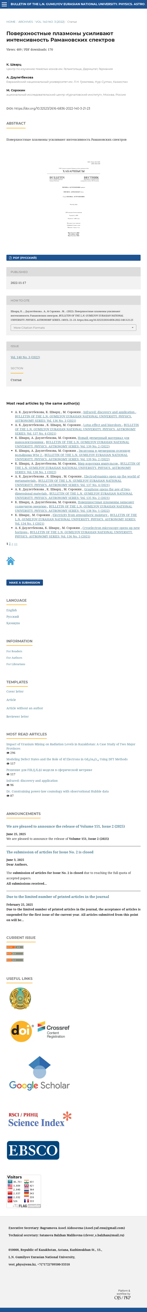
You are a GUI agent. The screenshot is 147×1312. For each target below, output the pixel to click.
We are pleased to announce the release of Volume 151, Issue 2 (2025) (65, 826)
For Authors (14, 658)
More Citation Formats (29, 327)
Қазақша (13, 623)
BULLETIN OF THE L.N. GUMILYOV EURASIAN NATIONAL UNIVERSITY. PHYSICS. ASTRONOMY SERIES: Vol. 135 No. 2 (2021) (74, 495)
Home (11, 21)
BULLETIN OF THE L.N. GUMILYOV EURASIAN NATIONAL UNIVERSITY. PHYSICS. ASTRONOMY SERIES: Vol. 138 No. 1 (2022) (77, 467)
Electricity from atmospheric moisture (80, 515)
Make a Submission (24, 582)
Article (11, 700)
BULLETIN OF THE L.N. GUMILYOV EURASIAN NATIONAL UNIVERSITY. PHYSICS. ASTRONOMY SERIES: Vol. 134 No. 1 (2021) (76, 519)
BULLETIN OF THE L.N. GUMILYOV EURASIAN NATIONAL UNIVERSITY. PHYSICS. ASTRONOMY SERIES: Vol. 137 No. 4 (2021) (77, 429)
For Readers (14, 651)
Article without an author (24, 708)
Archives (25, 21)
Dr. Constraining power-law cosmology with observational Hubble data (57, 791)
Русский (12, 617)
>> (16, 544)
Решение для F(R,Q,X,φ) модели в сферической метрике (49, 770)
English (11, 610)
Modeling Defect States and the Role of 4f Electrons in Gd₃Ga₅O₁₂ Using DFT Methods (67, 759)
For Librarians (15, 664)
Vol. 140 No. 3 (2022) (50, 21)
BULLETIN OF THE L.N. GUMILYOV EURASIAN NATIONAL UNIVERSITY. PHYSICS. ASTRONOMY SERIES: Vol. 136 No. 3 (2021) (73, 418)
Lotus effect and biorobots (102, 425)
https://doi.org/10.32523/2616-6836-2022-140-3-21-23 (52, 108)
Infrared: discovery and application (109, 412)
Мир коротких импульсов (98, 463)
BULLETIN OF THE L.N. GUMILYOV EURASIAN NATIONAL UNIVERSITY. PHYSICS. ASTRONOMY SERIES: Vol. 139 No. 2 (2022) (72, 444)
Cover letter (15, 691)
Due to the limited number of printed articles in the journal (57, 896)
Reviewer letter (17, 716)
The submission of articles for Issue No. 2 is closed (49, 852)
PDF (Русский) (24, 257)
